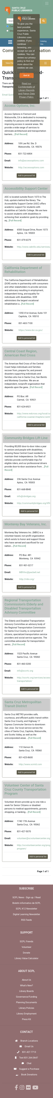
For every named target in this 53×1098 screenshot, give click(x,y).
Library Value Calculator (26, 958)
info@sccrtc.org (25, 670)
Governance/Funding (26, 996)
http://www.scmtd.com (30, 764)
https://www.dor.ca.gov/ (31, 330)
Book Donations (29, 1074)
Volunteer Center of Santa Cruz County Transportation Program (25, 789)
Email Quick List (10, 94)
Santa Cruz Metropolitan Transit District (23, 704)
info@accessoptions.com (31, 160)
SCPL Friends (26, 941)
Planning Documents (26, 1002)
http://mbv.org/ (26, 579)
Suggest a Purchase (29, 1069)
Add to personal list (26, 175)
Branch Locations (29, 1040)
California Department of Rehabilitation (23, 270)
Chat (29, 1063)
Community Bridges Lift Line (26, 438)
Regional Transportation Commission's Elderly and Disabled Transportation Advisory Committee (24, 606)
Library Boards (26, 991)
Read (38, 897)
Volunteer (26, 947)
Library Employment (27, 1013)
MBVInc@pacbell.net (29, 572)
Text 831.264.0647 (28, 1057)
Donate (26, 952)
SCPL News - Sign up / (23, 897)
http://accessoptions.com (31, 167)
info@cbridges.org (26, 496)
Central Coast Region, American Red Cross (21, 353)
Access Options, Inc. (20, 106)
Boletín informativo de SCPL (26, 903)
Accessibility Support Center (26, 189)
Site (10, 31)
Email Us (29, 1046)
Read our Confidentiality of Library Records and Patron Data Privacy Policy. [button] (26, 90)
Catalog (12, 26)
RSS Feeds (26, 920)
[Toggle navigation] (47, 3)
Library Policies (26, 1008)
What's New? (26, 985)
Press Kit (26, 1019)
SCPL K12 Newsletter (26, 908)
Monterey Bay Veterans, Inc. (26, 524)
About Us (26, 980)
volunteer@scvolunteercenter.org (33, 838)
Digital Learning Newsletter (26, 914)
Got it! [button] (26, 75)
